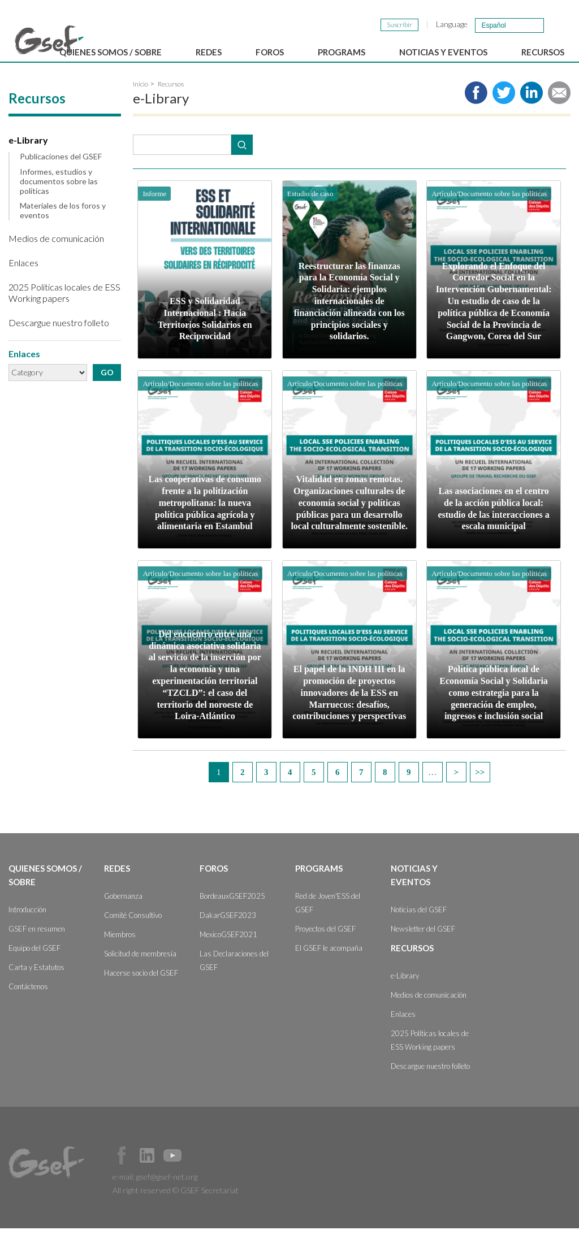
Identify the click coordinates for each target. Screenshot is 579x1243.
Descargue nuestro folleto (58, 337)
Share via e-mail (559, 107)
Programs (319, 883)
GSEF (49, 40)
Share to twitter (503, 107)
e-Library (28, 154)
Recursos (171, 98)
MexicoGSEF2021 (228, 949)
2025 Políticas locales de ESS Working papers (64, 307)
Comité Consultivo (133, 929)
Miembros (120, 949)
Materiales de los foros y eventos (63, 225)
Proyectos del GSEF (325, 943)
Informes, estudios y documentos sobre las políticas (59, 196)
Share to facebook (476, 107)
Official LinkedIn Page (147, 1170)
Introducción (27, 924)
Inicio (140, 98)
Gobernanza (123, 910)
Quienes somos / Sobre (45, 890)
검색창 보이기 (557, 24)
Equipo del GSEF (34, 962)
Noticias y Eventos (414, 890)
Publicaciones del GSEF (61, 171)
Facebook (122, 1170)
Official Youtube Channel (172, 1170)
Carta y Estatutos (36, 981)
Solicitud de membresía (140, 968)
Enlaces (23, 277)
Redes (117, 883)
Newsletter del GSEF (423, 943)
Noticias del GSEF (419, 924)
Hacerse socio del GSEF (141, 987)
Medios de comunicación (56, 253)
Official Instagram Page (198, 1170)
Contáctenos (28, 1001)
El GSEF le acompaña (328, 962)
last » (480, 786)
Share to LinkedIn (531, 107)
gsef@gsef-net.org (166, 1191)
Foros (214, 883)
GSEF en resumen (36, 943)
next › (456, 786)
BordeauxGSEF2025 (232, 910)
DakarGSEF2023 (228, 929)
